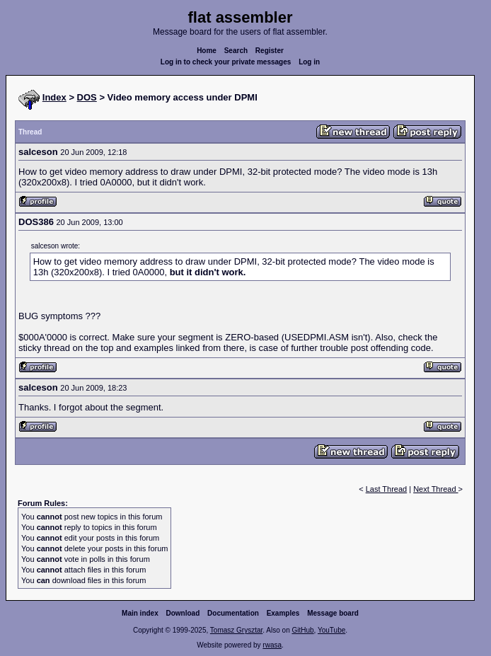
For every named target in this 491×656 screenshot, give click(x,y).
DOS (87, 97)
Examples (283, 613)
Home (206, 50)
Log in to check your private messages (226, 62)
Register (269, 50)
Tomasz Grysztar (236, 630)
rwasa (272, 645)
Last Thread (387, 489)
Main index (140, 613)
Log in (309, 62)
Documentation (233, 613)
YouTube (331, 630)
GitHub (302, 630)
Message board (333, 613)
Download (183, 613)
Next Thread (435, 489)
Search (236, 50)
